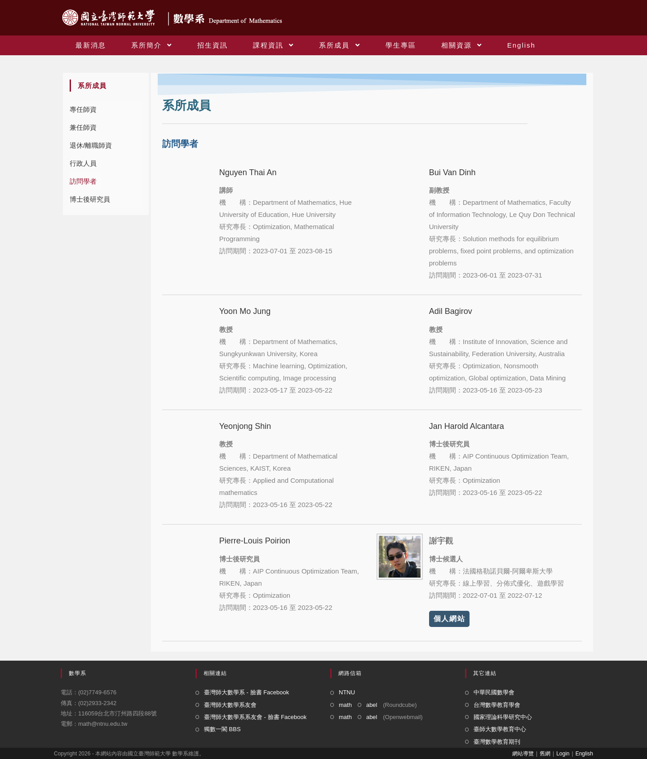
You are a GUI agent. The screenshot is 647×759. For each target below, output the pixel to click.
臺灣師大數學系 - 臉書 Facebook (246, 692)
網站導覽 (523, 753)
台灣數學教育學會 (497, 705)
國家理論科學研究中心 (503, 717)
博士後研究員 (90, 199)
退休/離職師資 (91, 145)
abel (371, 705)
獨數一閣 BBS (222, 729)
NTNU (347, 692)
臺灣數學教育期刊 (497, 741)
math (345, 705)
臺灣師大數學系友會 (230, 705)
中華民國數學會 (494, 692)
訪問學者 (83, 181)
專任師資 (83, 109)
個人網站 (449, 618)
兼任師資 (83, 127)
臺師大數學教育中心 (500, 729)
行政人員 (83, 163)
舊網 (545, 753)
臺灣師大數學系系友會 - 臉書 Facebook (255, 717)
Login (562, 753)
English (584, 753)
